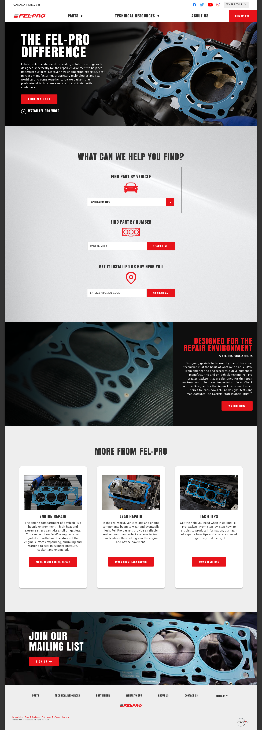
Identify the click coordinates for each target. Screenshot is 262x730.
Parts (72, 16)
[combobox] (126, 202)
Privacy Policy (17, 717)
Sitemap (222, 696)
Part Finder (103, 695)
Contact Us (191, 695)
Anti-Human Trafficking (51, 717)
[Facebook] (194, 5)
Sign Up (42, 661)
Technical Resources (134, 16)
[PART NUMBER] (117, 246)
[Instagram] (218, 5)
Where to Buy (236, 4)
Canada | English (26, 5)
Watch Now (237, 406)
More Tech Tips (209, 562)
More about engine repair (53, 562)
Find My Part (242, 16)
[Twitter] (202, 5)
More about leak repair (131, 562)
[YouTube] (210, 5)
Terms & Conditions (32, 717)
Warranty (65, 717)
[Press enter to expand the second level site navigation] (81, 16)
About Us (198, 16)
